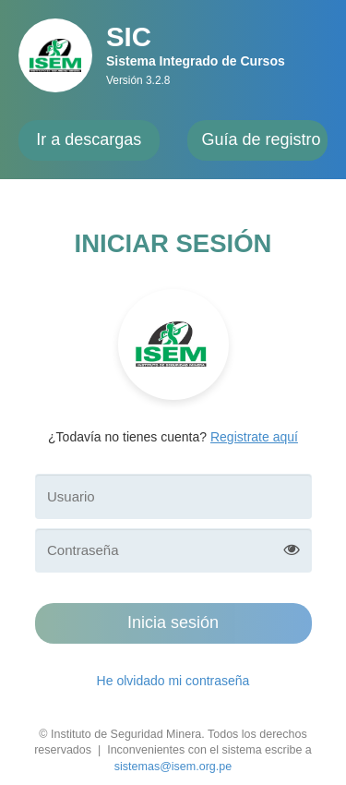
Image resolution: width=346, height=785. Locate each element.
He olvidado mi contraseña (173, 680)
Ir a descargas (88, 139)
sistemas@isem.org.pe (173, 766)
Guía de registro (261, 139)
